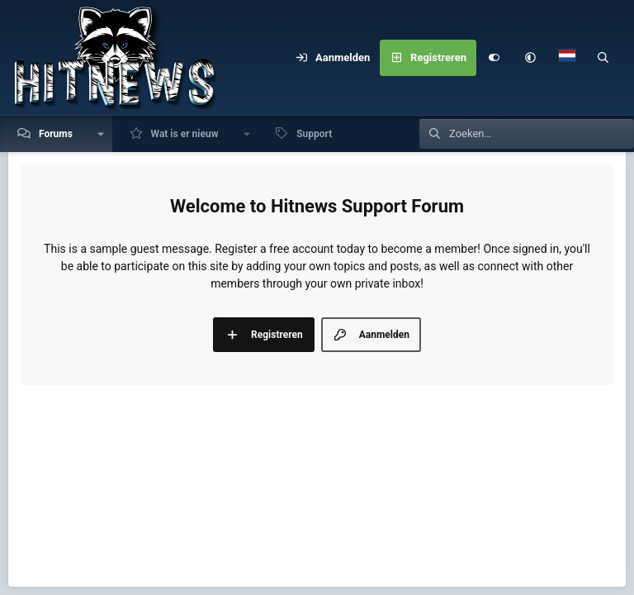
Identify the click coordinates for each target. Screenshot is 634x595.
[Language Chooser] (567, 58)
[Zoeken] (603, 58)
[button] (531, 58)
